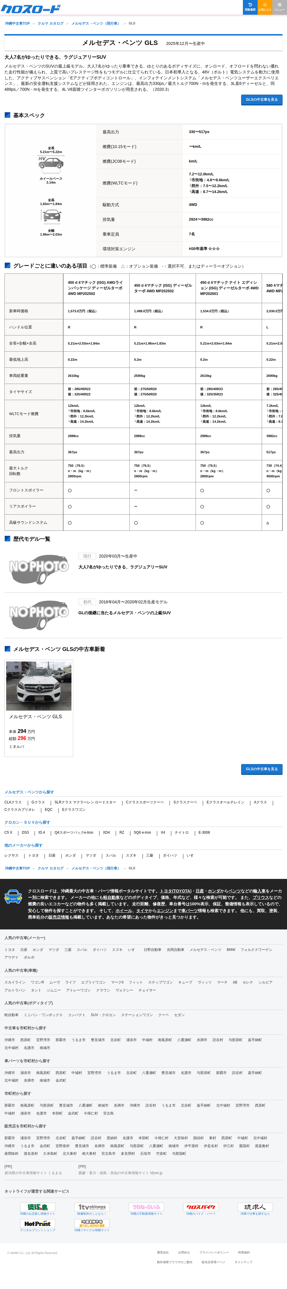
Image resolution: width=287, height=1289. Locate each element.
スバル (111, 855)
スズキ (131, 855)
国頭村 (198, 1138)
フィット (136, 982)
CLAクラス (13, 802)
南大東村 (89, 1154)
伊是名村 (211, 1146)
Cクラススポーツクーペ (145, 802)
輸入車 (259, 891)
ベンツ (234, 891)
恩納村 (112, 1138)
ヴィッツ (205, 982)
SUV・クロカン (103, 1015)
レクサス (11, 855)
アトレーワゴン (78, 990)
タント (36, 990)
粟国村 (244, 1146)
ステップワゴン (160, 982)
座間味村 (11, 1154)
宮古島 (108, 1113)
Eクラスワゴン (74, 810)
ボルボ (29, 957)
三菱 (149, 855)
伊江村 (228, 1146)
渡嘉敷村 (262, 1146)
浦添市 (131, 1040)
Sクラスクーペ (185, 802)
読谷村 (218, 1040)
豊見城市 (98, 1040)
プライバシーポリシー (214, 1252)
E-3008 (204, 832)
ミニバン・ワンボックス (43, 1015)
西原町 (25, 1040)
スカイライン (15, 982)
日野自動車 (152, 950)
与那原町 (235, 1040)
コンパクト (77, 1015)
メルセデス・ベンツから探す (29, 792)
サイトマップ (243, 1262)
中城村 (147, 1040)
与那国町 (179, 1154)
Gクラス (38, 802)
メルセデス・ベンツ (205, 950)
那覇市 (61, 1040)
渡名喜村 (31, 1154)
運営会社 (163, 1252)
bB (235, 982)
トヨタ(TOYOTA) (175, 891)
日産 (52, 855)
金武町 (61, 1080)
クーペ (163, 1015)
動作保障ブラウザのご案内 (174, 1262)
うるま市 (78, 1040)
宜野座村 (63, 1146)
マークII (117, 982)
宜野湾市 (43, 1040)
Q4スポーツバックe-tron (74, 832)
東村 (212, 1138)
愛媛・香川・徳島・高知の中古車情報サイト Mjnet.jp (120, 1173)
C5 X (8, 832)
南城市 (45, 1048)
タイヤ (142, 910)
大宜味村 (181, 1138)
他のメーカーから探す (23, 845)
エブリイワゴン (93, 982)
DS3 (25, 832)
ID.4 (42, 832)
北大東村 (70, 1154)
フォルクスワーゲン (256, 950)
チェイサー (147, 990)
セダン (179, 1015)
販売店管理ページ (213, 1262)
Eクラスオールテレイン (225, 802)
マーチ (222, 982)
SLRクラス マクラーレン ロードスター (85, 802)
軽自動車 (111, 897)
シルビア (265, 982)
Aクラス (260, 802)
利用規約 (244, 1252)
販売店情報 (59, 917)
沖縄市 (9, 1040)
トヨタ (33, 855)
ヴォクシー (124, 990)
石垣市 (145, 1154)
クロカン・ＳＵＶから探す (27, 822)
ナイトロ (182, 832)
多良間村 (128, 1154)
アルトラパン (15, 990)
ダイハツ (170, 855)
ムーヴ (54, 982)
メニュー (279, 7)
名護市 (29, 1048)
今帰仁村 (91, 1113)
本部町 (57, 1113)
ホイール (124, 910)
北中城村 (11, 1048)
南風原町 (165, 1040)
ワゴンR (37, 982)
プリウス (261, 897)
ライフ (70, 982)
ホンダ (70, 855)
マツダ (91, 855)
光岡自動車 (175, 950)
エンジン (165, 910)
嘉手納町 (255, 1040)
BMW (231, 950)
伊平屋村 (191, 1146)
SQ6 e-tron (142, 832)
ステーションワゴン (137, 1015)
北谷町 (115, 1040)
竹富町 (161, 1154)
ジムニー (54, 990)
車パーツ (189, 910)
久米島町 (50, 1154)
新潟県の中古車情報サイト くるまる (33, 1173)
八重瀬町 (184, 1040)
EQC (49, 810)
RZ (121, 832)
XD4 (106, 832)
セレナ (248, 982)
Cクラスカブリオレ (19, 810)
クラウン (103, 990)
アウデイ (11, 957)
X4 (163, 832)
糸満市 (202, 1040)
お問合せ (184, 1252)
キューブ (185, 982)
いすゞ (192, 855)
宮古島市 (108, 1154)
